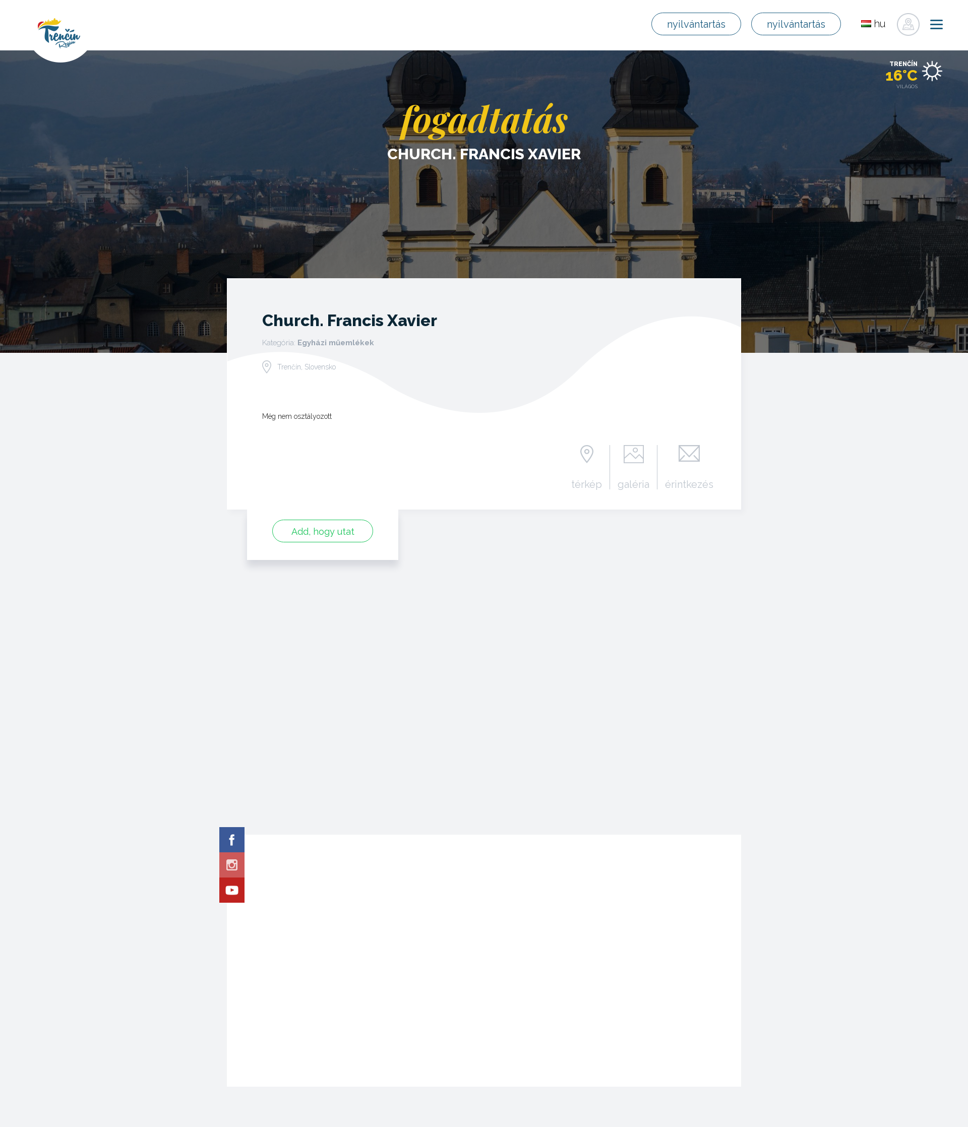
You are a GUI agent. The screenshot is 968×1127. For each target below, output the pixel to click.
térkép (586, 483)
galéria (633, 483)
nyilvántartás (696, 24)
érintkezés (689, 483)
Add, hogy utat (322, 531)
